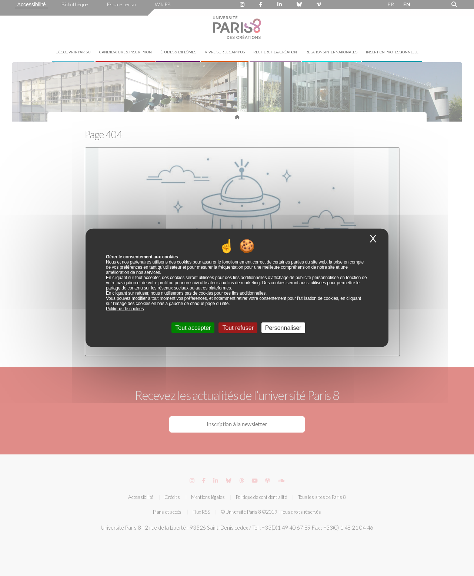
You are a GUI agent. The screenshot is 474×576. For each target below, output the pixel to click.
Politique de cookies (125, 308)
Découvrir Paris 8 (73, 52)
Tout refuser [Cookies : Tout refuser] (237, 328)
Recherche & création (275, 52)
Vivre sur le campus (225, 52)
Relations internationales (331, 52)
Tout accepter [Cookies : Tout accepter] (193, 328)
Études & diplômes (178, 52)
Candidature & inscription (125, 52)
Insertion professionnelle (392, 52)
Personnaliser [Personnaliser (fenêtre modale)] (283, 328)
